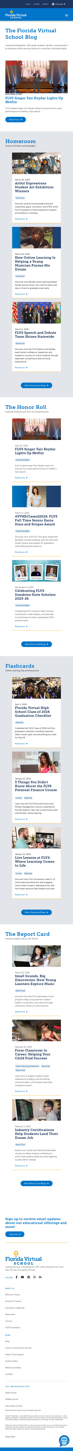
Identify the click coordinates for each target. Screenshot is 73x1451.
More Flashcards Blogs (35, 912)
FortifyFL (9, 1374)
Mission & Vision (12, 1294)
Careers (45, 4)
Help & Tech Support (14, 1354)
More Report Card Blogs (35, 1183)
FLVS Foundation (12, 1327)
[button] (28, 4)
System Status (11, 1361)
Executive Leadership (14, 1308)
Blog (7, 1341)
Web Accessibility (13, 1368)
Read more (14, 119)
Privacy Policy (10, 1436)
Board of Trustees (13, 1301)
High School (10, 1393)
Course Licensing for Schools (18, 1348)
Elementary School (13, 1406)
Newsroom (10, 1314)
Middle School (11, 1399)
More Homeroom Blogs (35, 385)
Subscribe (13, 1234)
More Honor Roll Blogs (35, 644)
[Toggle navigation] (66, 15)
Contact (37, 4)
